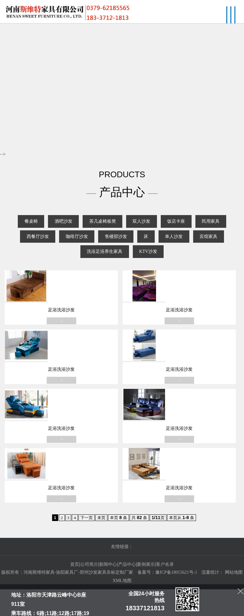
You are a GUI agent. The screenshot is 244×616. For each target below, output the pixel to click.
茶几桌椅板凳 (119, 225)
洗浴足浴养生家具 (142, 258)
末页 (100, 544)
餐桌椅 (36, 225)
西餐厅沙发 (83, 241)
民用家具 (41, 241)
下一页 (85, 544)
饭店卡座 (205, 225)
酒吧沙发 (75, 225)
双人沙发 (165, 225)
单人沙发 (52, 258)
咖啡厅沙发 (129, 241)
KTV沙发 (192, 258)
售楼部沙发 (174, 241)
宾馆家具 (93, 258)
